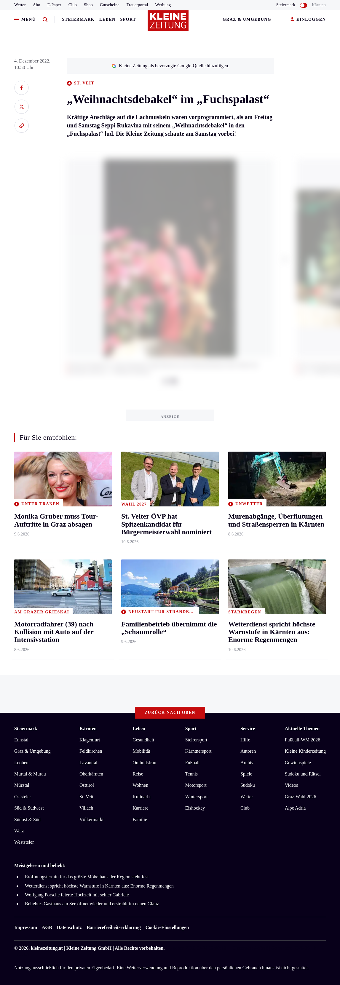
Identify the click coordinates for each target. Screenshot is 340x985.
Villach (86, 807)
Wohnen (140, 785)
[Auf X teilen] (21, 107)
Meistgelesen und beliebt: (40, 865)
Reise (138, 773)
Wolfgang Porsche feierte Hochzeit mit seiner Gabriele (77, 894)
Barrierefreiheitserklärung (114, 927)
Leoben (21, 762)
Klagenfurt (89, 739)
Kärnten (319, 5)
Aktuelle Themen (302, 728)
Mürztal (21, 785)
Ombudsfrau (144, 762)
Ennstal (21, 739)
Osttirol (86, 785)
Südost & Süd (27, 819)
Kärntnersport (198, 751)
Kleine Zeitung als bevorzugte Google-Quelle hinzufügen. (170, 65)
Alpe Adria (295, 807)
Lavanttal (88, 762)
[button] (284, 259)
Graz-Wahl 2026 (300, 796)
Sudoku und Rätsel (303, 773)
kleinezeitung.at (47, 948)
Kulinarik (142, 796)
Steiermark (78, 19)
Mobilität (141, 751)
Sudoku (247, 785)
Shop (88, 5)
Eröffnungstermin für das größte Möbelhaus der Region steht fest (87, 876)
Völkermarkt (91, 819)
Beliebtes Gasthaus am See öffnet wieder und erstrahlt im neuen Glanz (92, 903)
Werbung (163, 5)
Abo (36, 5)
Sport (128, 19)
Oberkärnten (91, 773)
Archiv (246, 762)
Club (72, 5)
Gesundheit (143, 739)
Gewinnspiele (298, 762)
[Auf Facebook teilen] (21, 88)
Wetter (20, 5)
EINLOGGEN (308, 20)
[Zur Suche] (45, 19)
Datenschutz (69, 927)
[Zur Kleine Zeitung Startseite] (169, 23)
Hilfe (245, 739)
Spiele (246, 773)
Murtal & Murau (30, 773)
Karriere (140, 807)
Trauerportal (137, 5)
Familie (140, 819)
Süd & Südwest (29, 807)
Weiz (19, 830)
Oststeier (22, 796)
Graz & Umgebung (247, 19)
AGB (47, 927)
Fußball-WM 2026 (302, 739)
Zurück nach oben (170, 712)
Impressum (25, 927)
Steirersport (196, 739)
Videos (291, 785)
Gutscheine (109, 5)
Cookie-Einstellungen (167, 927)
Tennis (191, 773)
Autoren (248, 751)
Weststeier (24, 842)
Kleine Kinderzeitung (305, 751)
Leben (107, 19)
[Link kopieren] (21, 126)
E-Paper (54, 5)
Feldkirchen (90, 751)
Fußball (192, 762)
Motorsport (196, 785)
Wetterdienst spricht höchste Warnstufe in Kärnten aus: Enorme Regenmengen (99, 885)
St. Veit (86, 796)
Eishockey (195, 807)
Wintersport (196, 796)
